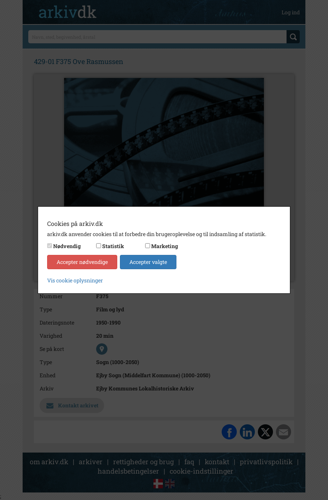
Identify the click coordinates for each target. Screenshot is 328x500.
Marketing (164, 246)
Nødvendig (67, 246)
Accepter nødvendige (82, 261)
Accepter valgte (148, 261)
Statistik (113, 246)
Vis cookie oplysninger (75, 280)
